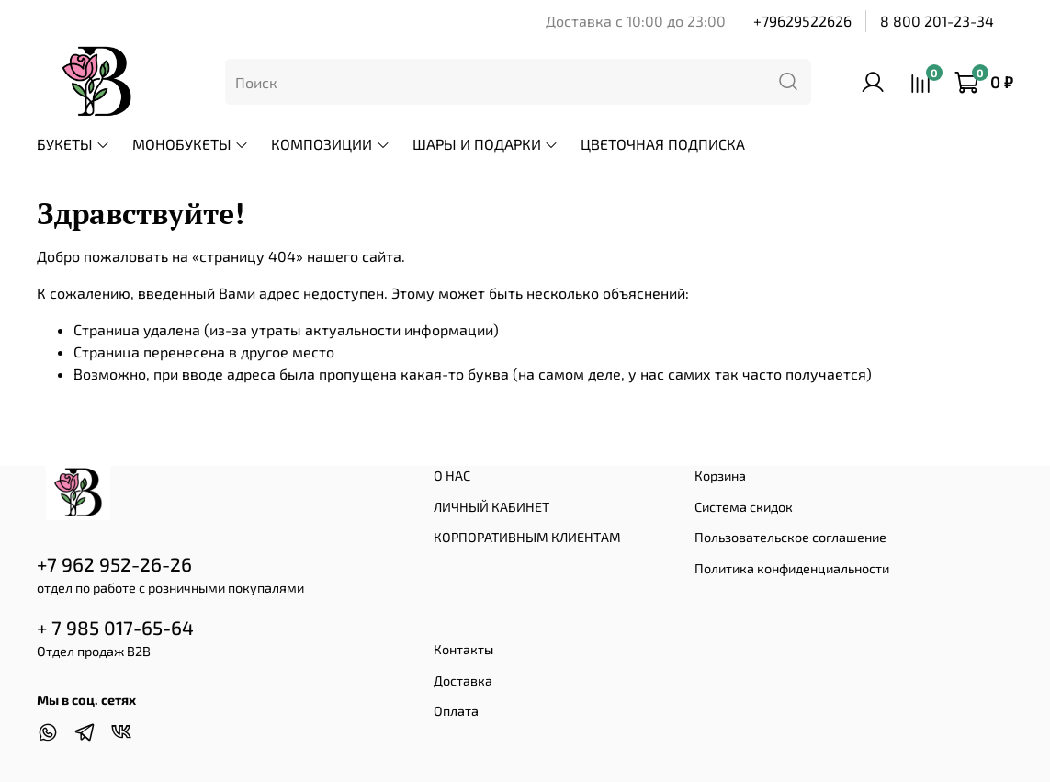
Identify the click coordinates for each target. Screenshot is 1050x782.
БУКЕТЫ (73, 144)
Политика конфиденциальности (791, 568)
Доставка (463, 680)
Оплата (456, 711)
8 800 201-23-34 (937, 20)
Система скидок (743, 507)
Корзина (720, 475)
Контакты (463, 649)
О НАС (452, 475)
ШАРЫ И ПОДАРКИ (485, 144)
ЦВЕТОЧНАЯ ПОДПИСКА (663, 144)
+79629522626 (802, 20)
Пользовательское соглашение (790, 537)
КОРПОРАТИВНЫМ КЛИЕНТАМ (527, 537)
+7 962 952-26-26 (114, 563)
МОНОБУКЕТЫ (190, 144)
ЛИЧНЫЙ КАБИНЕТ (491, 507)
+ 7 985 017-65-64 (115, 627)
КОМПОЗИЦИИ (330, 144)
